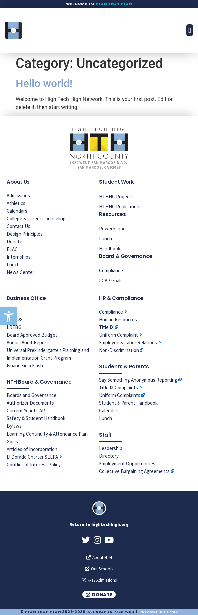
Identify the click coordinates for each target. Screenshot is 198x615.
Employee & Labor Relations (128, 342)
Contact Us (18, 226)
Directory (109, 456)
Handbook (109, 248)
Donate (14, 241)
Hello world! (44, 83)
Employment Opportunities (127, 463)
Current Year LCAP (26, 410)
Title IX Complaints (118, 387)
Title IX (106, 327)
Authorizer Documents (30, 403)
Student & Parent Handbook (128, 403)
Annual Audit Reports (29, 342)
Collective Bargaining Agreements (134, 471)
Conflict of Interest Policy (34, 464)
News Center (20, 272)
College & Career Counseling (36, 218)
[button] (8, 316)
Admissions (18, 195)
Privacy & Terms (158, 611)
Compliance (111, 270)
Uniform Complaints (119, 395)
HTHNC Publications (120, 206)
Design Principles (25, 234)
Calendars (17, 211)
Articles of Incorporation (32, 449)
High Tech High (114, 3)
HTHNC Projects (116, 196)
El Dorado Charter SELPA (32, 457)
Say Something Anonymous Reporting (138, 380)
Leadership (110, 448)
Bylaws (14, 426)
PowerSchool (113, 228)
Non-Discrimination (119, 350)
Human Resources (118, 319)
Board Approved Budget (32, 335)
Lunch (13, 264)
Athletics (16, 203)
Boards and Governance (31, 395)
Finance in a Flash (25, 365)
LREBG (14, 327)
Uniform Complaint (118, 335)
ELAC (12, 249)
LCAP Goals (111, 280)
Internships (19, 257)
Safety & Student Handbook (36, 418)
